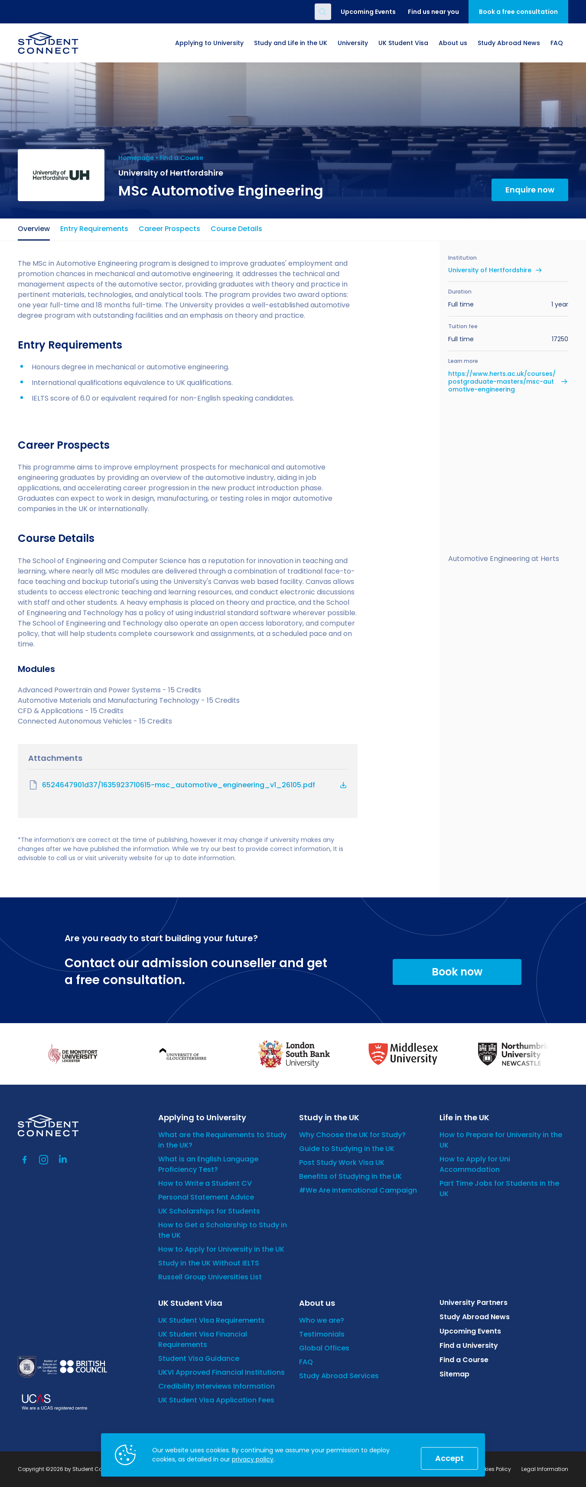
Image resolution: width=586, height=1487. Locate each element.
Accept (449, 1458)
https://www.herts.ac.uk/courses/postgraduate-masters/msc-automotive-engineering (502, 382)
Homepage (136, 157)
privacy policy (252, 1459)
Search (323, 11)
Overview (34, 229)
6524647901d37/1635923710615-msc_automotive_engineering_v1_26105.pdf (171, 785)
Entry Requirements (94, 229)
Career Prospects (169, 229)
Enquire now (529, 189)
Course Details (236, 229)
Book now (457, 972)
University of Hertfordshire (489, 270)
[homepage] (48, 43)
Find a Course (181, 157)
